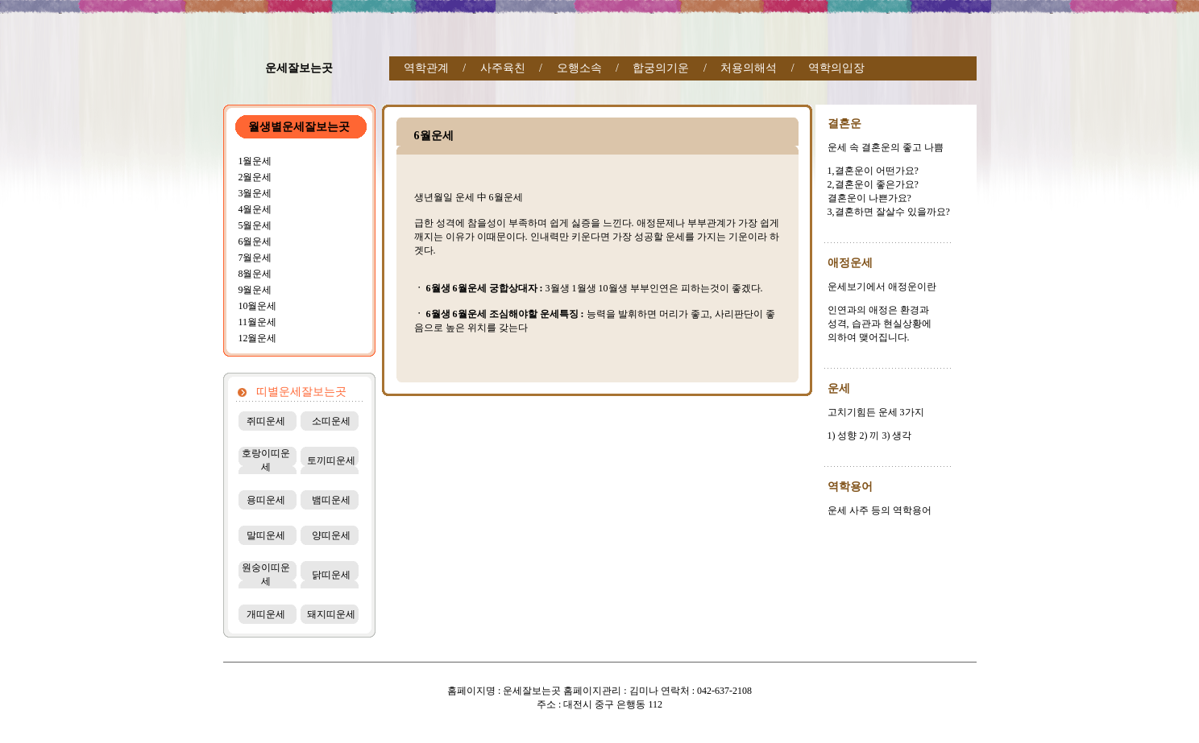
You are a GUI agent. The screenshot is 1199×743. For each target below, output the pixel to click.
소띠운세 (331, 421)
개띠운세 (266, 614)
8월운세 (255, 273)
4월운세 (255, 209)
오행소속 (579, 68)
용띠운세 (266, 500)
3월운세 (255, 193)
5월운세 (255, 225)
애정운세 (850, 263)
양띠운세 (331, 535)
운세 (839, 388)
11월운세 (257, 322)
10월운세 (257, 306)
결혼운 (844, 124)
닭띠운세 (331, 574)
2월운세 (255, 177)
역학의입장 (836, 68)
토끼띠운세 (331, 460)
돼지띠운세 (331, 614)
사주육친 (502, 68)
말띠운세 (266, 535)
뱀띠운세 (331, 500)
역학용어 (850, 487)
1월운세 (255, 161)
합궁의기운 (661, 68)
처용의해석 (748, 68)
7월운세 (255, 257)
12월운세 (257, 338)
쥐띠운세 (266, 421)
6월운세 (255, 241)
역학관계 (426, 68)
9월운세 (255, 289)
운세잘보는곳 (299, 68)
